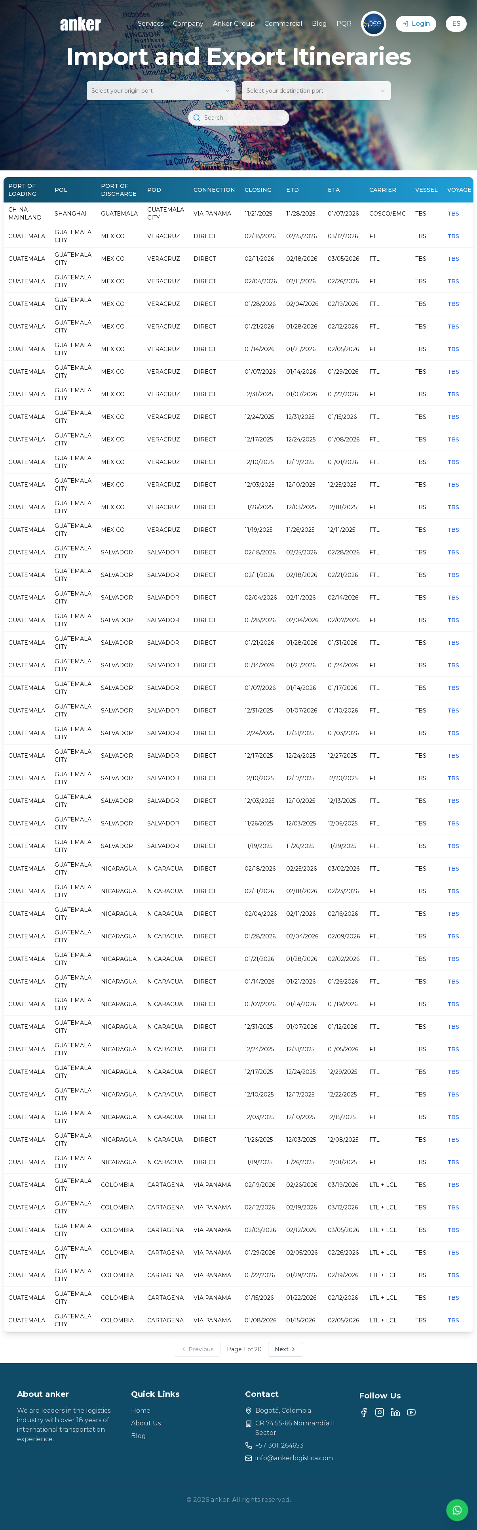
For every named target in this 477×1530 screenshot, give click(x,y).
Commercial (283, 23)
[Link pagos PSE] (373, 23)
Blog (319, 23)
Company (188, 23)
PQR (344, 23)
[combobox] (161, 90)
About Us (146, 1425)
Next (285, 1349)
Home (140, 1412)
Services (150, 23)
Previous (197, 1349)
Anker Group (234, 23)
